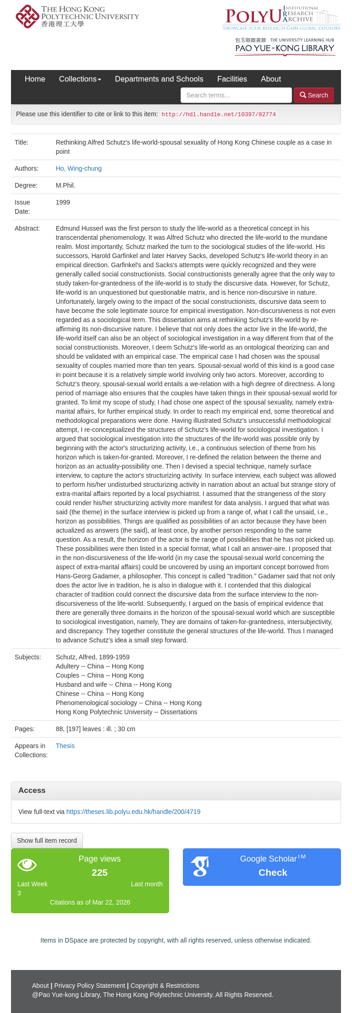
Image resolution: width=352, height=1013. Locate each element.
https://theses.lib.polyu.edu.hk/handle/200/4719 (133, 811)
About (271, 79)
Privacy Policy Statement (89, 985)
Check (272, 872)
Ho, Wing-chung (79, 168)
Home (35, 79)
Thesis (65, 745)
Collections (80, 79)
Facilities (232, 79)
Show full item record (47, 840)
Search (314, 95)
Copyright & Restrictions (165, 985)
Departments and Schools (159, 79)
